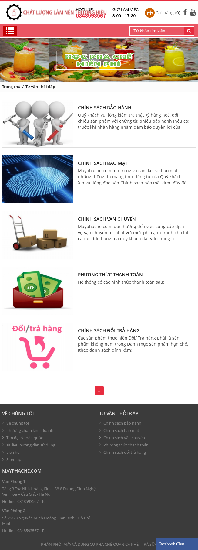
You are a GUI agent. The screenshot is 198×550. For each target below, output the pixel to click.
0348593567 (28, 501)
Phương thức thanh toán (110, 275)
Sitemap (11, 459)
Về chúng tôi (18, 413)
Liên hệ (10, 452)
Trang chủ (11, 86)
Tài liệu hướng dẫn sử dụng (28, 445)
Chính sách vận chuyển (107, 219)
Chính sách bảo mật (102, 163)
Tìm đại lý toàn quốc (22, 437)
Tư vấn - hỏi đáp (40, 86)
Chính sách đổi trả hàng (109, 330)
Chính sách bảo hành (104, 107)
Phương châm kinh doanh (27, 430)
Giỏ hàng (168, 13)
